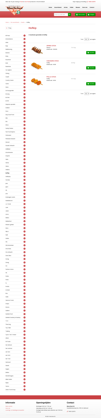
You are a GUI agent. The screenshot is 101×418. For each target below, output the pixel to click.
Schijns (15, 304)
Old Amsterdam (15, 245)
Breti (15, 63)
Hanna (15, 163)
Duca (15, 111)
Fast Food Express (15, 132)
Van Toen (15, 359)
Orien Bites (15, 256)
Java (15, 183)
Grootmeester (15, 152)
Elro (15, 121)
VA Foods (15, 341)
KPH (15, 194)
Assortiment (58, 7)
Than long (15, 324)
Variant (15, 366)
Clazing (15, 73)
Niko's (15, 232)
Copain (15, 77)
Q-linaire (15, 290)
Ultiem (15, 338)
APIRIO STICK (51, 46)
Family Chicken (15, 128)
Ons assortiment (15, 22)
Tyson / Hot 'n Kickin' (15, 335)
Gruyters (15, 156)
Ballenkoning (15, 49)
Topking (15, 331)
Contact (92, 7)
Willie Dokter (15, 379)
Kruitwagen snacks (15, 197)
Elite (15, 118)
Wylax (15, 383)
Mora (15, 228)
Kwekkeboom (15, 201)
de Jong (15, 94)
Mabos (15, 218)
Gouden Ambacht (15, 146)
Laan (15, 207)
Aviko (15, 42)
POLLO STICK (51, 77)
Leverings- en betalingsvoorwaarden (15, 410)
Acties (66, 7)
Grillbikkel (15, 149)
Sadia (15, 297)
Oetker (15, 238)
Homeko (15, 180)
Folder (71, 7)
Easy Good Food (15, 115)
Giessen (15, 142)
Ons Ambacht (15, 252)
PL (15, 283)
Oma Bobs (15, 249)
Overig (15, 259)
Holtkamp (15, 176)
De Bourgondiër (15, 91)
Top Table (15, 328)
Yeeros (15, 386)
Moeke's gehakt (15, 225)
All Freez (15, 36)
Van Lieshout (15, 348)
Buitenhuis (15, 67)
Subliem (15, 311)
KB (15, 190)
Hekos (15, 166)
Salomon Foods (15, 300)
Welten (15, 372)
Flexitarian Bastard (15, 139)
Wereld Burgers (15, 376)
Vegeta (15, 369)
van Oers (15, 352)
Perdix (15, 276)
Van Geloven (15, 345)
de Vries (15, 97)
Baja (15, 46)
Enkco (15, 125)
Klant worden (9, 406)
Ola (15, 242)
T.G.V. (15, 321)
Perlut (15, 280)
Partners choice (15, 269)
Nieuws (78, 7)
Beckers (15, 53)
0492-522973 (91, 1)
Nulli (15, 235)
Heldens (15, 170)
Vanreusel (15, 362)
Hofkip (15, 173)
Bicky (15, 56)
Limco (15, 214)
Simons (15, 307)
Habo (15, 159)
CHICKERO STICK (52, 61)
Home (50, 7)
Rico (15, 293)
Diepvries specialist (15, 104)
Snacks (23, 22)
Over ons (84, 7)
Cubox (15, 84)
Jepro (15, 187)
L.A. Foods (15, 204)
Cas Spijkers (15, 70)
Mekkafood (15, 221)
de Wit (15, 101)
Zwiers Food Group (15, 390)
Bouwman (15, 60)
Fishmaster (15, 135)
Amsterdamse (15, 39)
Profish (15, 287)
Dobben (15, 108)
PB (15, 273)
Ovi (15, 266)
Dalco (15, 87)
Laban (15, 211)
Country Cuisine (15, 80)
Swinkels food (15, 314)
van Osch (15, 355)
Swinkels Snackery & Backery (15, 317)
